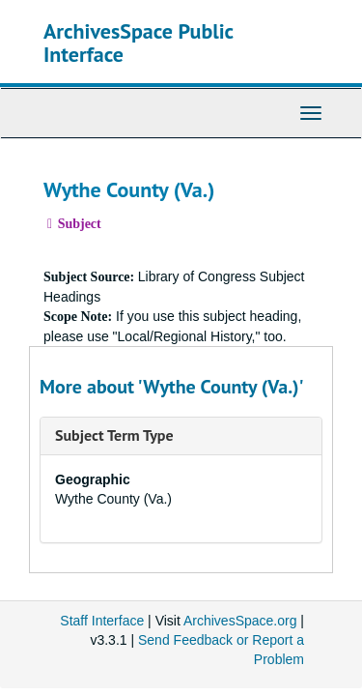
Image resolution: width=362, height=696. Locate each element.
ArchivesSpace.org (240, 620)
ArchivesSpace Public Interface (138, 42)
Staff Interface (102, 620)
